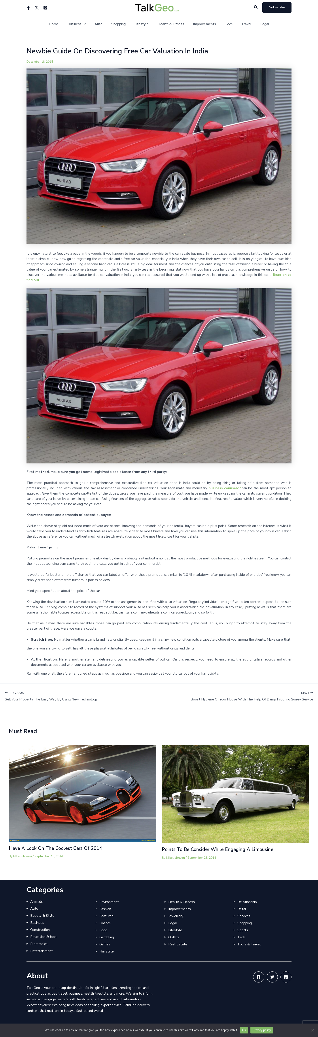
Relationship (247, 902)
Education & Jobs (43, 936)
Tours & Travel (249, 944)
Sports (242, 930)
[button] (256, 7)
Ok (244, 1030)
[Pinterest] (45, 8)
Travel (240, 24)
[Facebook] (28, 8)
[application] (90, 24)
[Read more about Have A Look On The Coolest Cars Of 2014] (82, 793)
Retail (242, 909)
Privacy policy (262, 1030)
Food (103, 930)
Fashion (105, 909)
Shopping (121, 24)
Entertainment (41, 951)
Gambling (106, 937)
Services (243, 916)
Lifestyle (142, 24)
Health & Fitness (170, 24)
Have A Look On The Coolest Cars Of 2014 (57, 848)
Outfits (174, 937)
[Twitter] (37, 8)
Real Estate (177, 944)
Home (62, 24)
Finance (105, 923)
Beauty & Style (42, 915)
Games (104, 944)
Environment (109, 902)
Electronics (38, 943)
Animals (36, 901)
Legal (256, 24)
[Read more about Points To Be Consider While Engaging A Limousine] (235, 794)
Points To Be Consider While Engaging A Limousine (220, 849)
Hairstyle (106, 951)
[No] (312, 1030)
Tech (224, 24)
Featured (106, 916)
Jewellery (175, 916)
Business (83, 24)
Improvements (201, 24)
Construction (40, 929)
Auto (103, 24)
